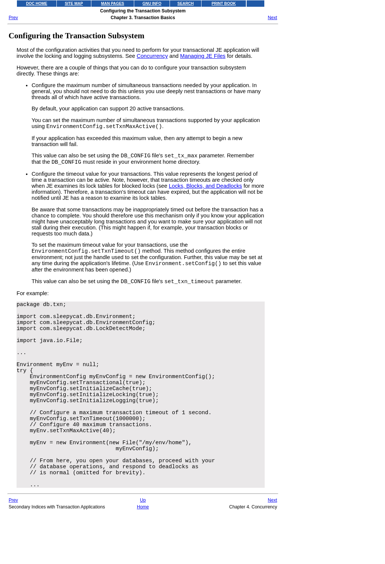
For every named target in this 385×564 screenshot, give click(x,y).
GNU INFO (151, 4)
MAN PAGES (112, 4)
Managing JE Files (203, 56)
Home (143, 560)
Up (143, 553)
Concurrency (152, 56)
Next (272, 17)
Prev (13, 17)
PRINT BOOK (224, 4)
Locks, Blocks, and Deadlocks (205, 189)
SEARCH (185, 4)
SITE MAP (74, 4)
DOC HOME (36, 4)
